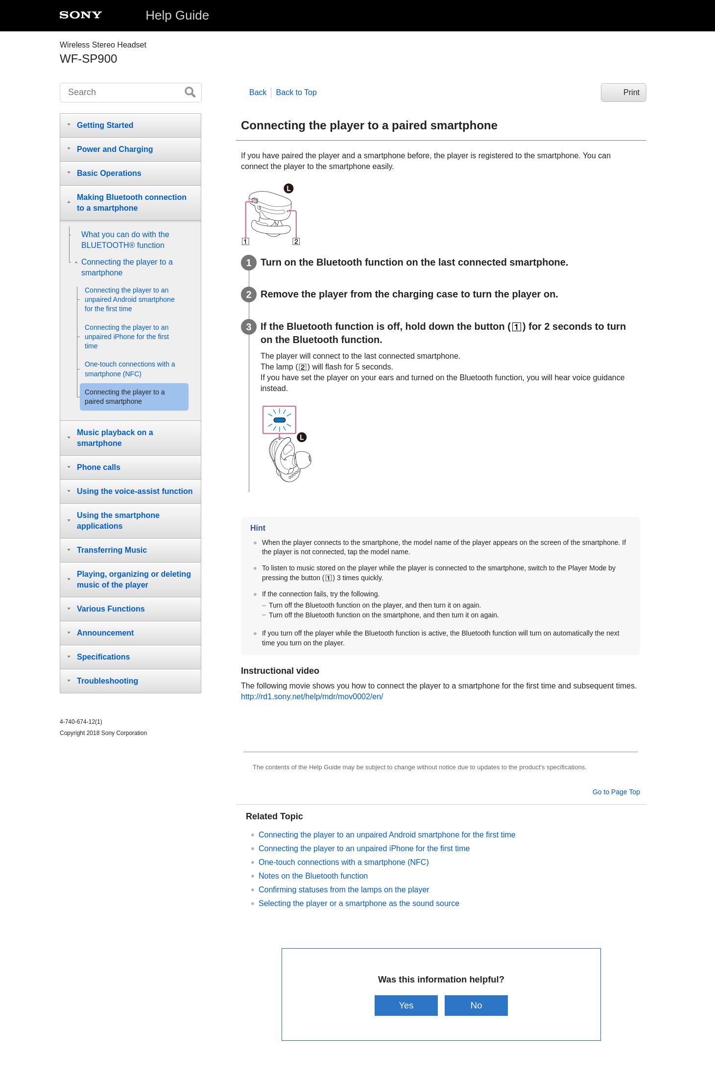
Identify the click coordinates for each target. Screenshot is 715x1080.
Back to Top (296, 92)
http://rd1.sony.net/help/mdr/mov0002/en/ (312, 696)
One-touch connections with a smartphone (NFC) (344, 862)
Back (258, 92)
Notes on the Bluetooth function (313, 876)
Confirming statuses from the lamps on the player (344, 889)
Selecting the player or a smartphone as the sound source (359, 903)
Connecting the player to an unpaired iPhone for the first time (364, 848)
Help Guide (177, 15)
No (476, 1005)
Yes (406, 1005)
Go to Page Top (616, 792)
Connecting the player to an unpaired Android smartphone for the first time (387, 835)
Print (631, 92)
